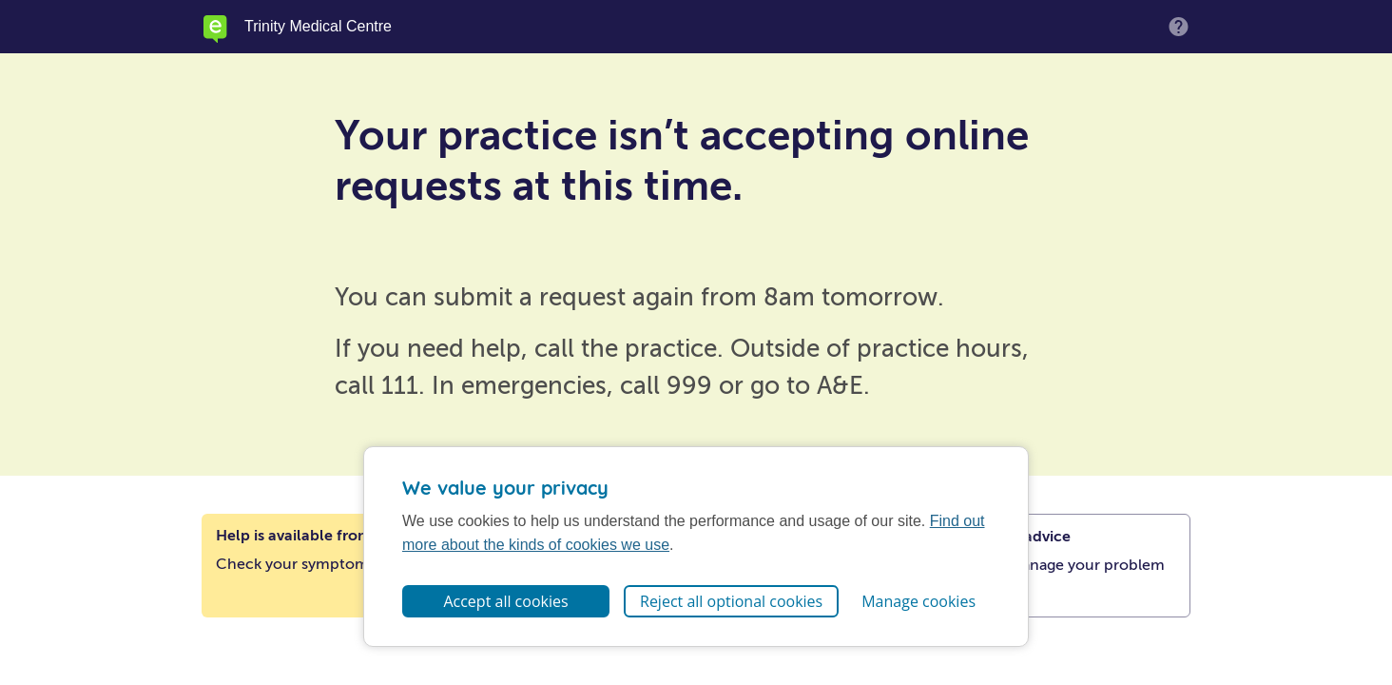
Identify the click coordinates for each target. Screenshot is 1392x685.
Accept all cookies (505, 601)
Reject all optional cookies (731, 601)
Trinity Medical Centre (318, 26)
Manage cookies (918, 601)
